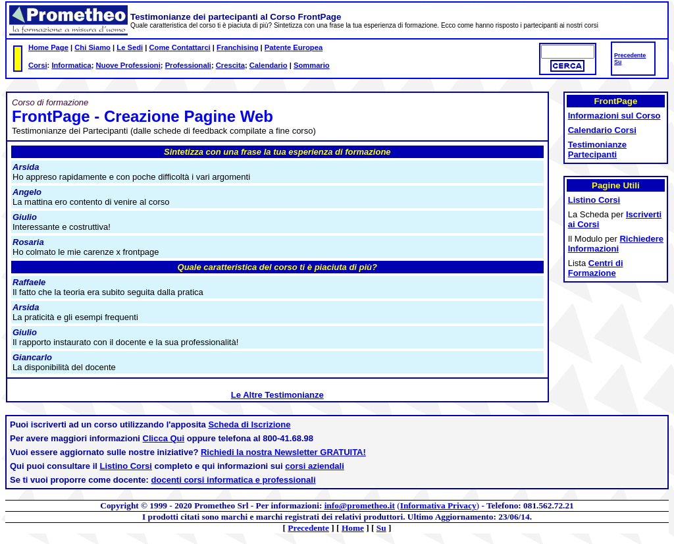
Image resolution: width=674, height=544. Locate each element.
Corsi (37, 65)
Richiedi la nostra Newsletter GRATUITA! (283, 452)
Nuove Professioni (128, 65)
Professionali (188, 65)
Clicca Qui (164, 438)
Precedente (630, 55)
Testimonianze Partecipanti (597, 149)
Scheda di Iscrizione (249, 424)
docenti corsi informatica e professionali (233, 480)
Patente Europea (294, 47)
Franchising (237, 47)
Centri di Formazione (595, 268)
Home (353, 528)
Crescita (230, 65)
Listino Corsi (126, 466)
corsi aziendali (314, 466)
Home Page (48, 47)
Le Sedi (130, 47)
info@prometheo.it (359, 505)
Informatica (71, 65)
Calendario (268, 65)
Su (617, 62)
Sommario (312, 65)
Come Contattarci (179, 47)
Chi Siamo (92, 47)
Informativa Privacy (438, 505)
